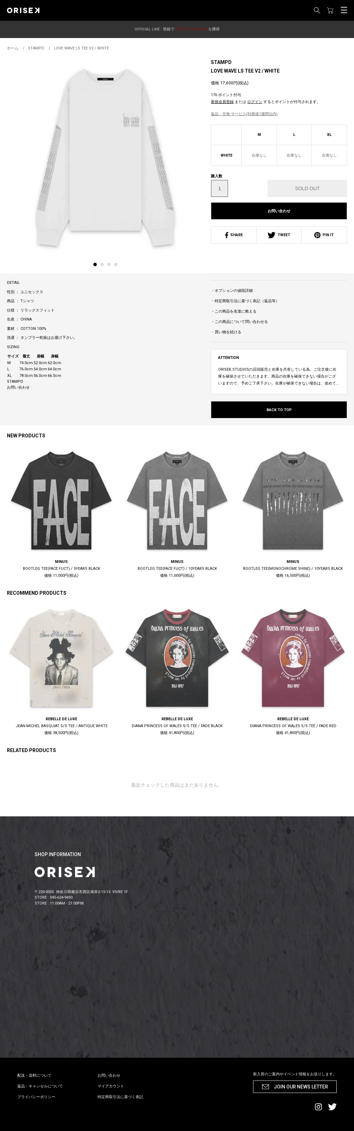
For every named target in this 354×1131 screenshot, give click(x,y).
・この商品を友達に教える (234, 311)
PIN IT (324, 235)
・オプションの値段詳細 (232, 290)
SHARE (234, 235)
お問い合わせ (279, 211)
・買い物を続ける (226, 332)
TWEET (279, 235)
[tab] (96, 266)
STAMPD (221, 62)
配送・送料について (34, 1075)
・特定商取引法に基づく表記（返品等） (245, 301)
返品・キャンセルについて (40, 1086)
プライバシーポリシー (36, 1097)
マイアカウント (110, 1086)
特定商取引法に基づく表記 (120, 1097)
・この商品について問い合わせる (239, 321)
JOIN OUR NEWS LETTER (301, 1086)
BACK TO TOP (279, 410)
